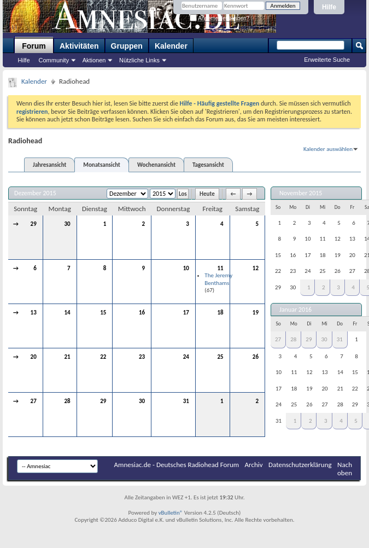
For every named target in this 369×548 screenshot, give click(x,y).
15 (103, 312)
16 (142, 312)
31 (186, 401)
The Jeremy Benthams (218, 279)
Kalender (171, 46)
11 (221, 268)
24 (186, 356)
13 (34, 312)
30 (67, 224)
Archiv (254, 464)
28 (67, 401)
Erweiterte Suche (327, 59)
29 (34, 224)
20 (34, 356)
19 (256, 312)
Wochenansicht (156, 164)
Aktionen (94, 60)
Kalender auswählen (328, 149)
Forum (34, 46)
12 (256, 268)
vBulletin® (171, 512)
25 (221, 356)
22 (103, 356)
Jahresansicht (49, 164)
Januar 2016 (295, 309)
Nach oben (344, 468)
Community (54, 60)
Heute (207, 193)
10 (186, 268)
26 (256, 356)
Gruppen (127, 46)
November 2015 (300, 193)
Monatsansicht (101, 164)
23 (142, 356)
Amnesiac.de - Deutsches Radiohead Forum (176, 464)
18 (221, 312)
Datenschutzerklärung (300, 464)
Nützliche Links (139, 60)
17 (186, 312)
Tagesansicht (208, 164)
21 (67, 356)
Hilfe (329, 7)
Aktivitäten (79, 46)
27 (34, 401)
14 (67, 312)
